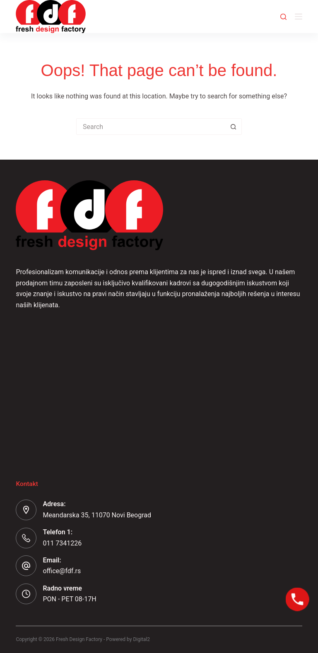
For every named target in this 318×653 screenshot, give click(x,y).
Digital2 (141, 639)
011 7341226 (62, 543)
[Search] (283, 17)
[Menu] (298, 16)
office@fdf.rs (62, 571)
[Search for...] (150, 126)
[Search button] (233, 126)
